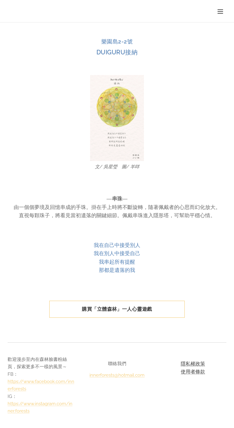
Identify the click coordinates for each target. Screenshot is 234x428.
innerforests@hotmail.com (117, 375)
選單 (220, 11)
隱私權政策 (193, 364)
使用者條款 (193, 371)
